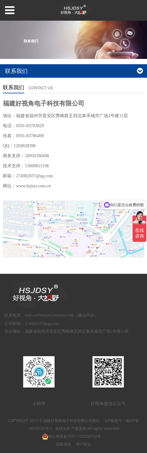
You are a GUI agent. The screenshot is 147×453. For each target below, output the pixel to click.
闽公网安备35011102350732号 (71, 436)
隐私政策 (63, 444)
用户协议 (83, 444)
